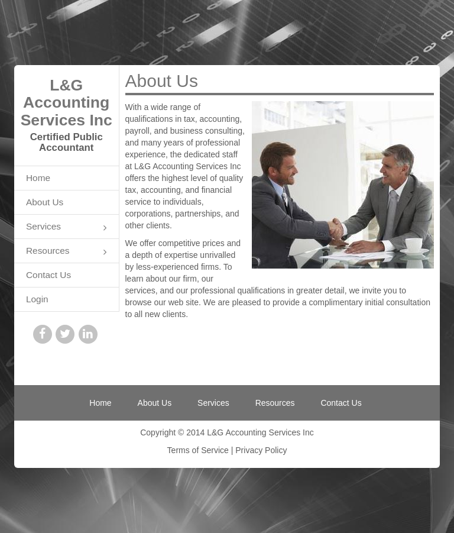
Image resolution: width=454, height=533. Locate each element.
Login (37, 299)
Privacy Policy (261, 450)
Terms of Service (198, 450)
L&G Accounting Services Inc (66, 102)
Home (38, 178)
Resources (66, 251)
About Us (44, 202)
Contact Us (48, 275)
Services (66, 227)
